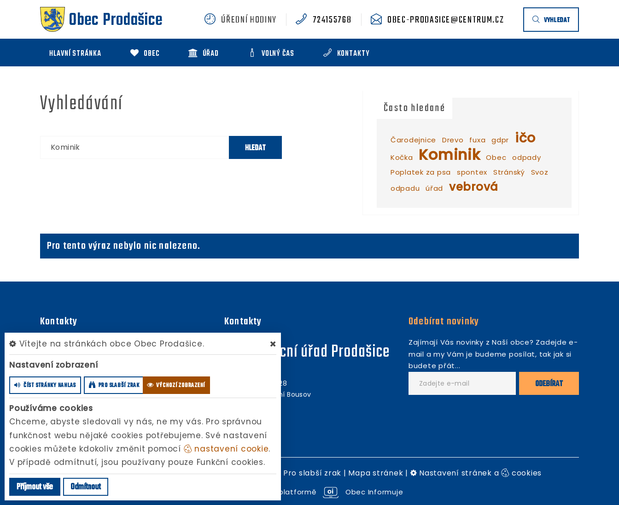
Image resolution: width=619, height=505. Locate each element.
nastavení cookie (226, 448)
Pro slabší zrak (312, 473)
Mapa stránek (375, 473)
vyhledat (551, 20)
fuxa (477, 140)
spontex (472, 172)
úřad (434, 188)
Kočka (402, 157)
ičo (525, 138)
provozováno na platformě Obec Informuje (309, 492)
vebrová (473, 186)
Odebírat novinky (444, 321)
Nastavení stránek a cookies (476, 473)
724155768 (332, 20)
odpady (526, 157)
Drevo (453, 140)
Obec (496, 157)
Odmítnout (85, 487)
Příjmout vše (35, 487)
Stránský (509, 172)
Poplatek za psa (421, 172)
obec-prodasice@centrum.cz (445, 20)
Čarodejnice (413, 140)
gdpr (500, 140)
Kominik (449, 154)
